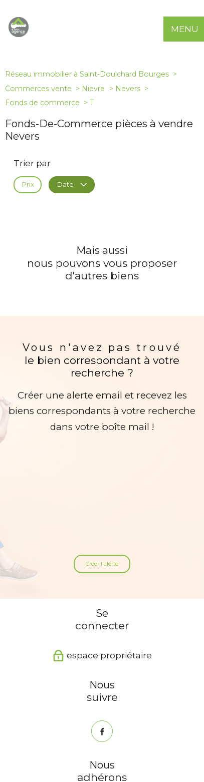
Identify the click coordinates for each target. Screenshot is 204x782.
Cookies (146, 747)
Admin (171, 740)
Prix (28, 184)
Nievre (93, 88)
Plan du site (86, 740)
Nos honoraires (43, 740)
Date (71, 184)
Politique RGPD (108, 747)
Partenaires (64, 747)
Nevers (127, 88)
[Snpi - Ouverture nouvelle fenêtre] (132, 705)
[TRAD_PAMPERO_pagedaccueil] (19, 34)
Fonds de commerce (42, 102)
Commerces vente (38, 88)
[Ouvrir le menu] (191, 29)
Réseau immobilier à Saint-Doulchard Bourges (87, 74)
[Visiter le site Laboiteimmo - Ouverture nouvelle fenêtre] (102, 766)
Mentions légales (132, 740)
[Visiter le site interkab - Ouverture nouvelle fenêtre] (89, 705)
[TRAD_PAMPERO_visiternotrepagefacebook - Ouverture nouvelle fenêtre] (102, 628)
